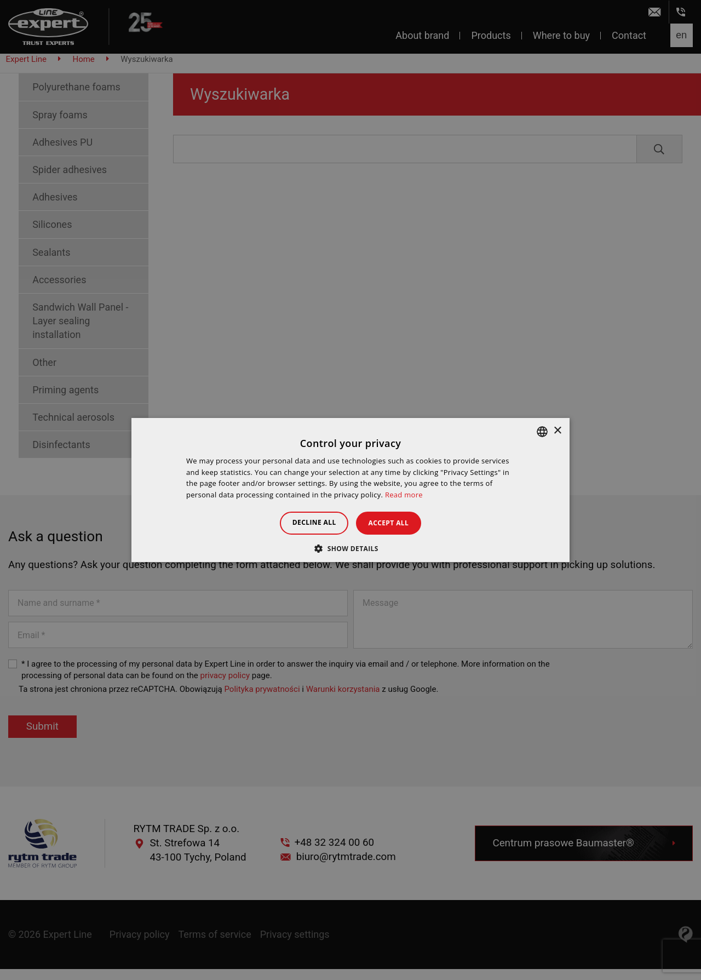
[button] (350, 548)
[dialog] (350, 490)
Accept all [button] (394, 523)
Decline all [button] (309, 522)
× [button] (557, 431)
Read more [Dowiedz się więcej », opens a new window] (404, 495)
